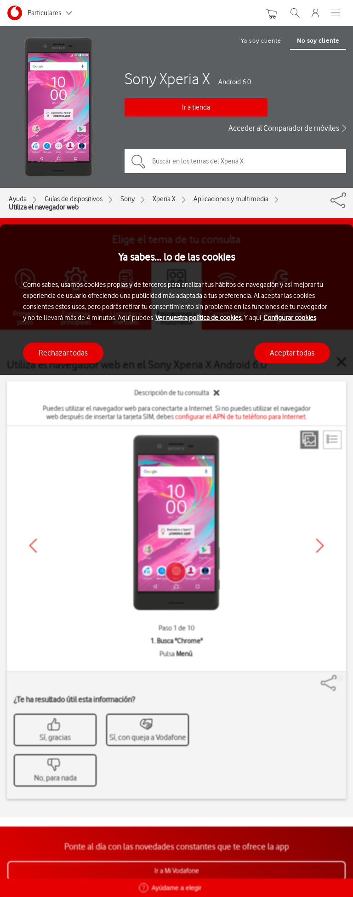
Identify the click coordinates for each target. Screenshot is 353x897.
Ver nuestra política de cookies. (199, 318)
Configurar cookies (289, 318)
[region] (176, 560)
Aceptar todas (292, 352)
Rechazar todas (63, 352)
